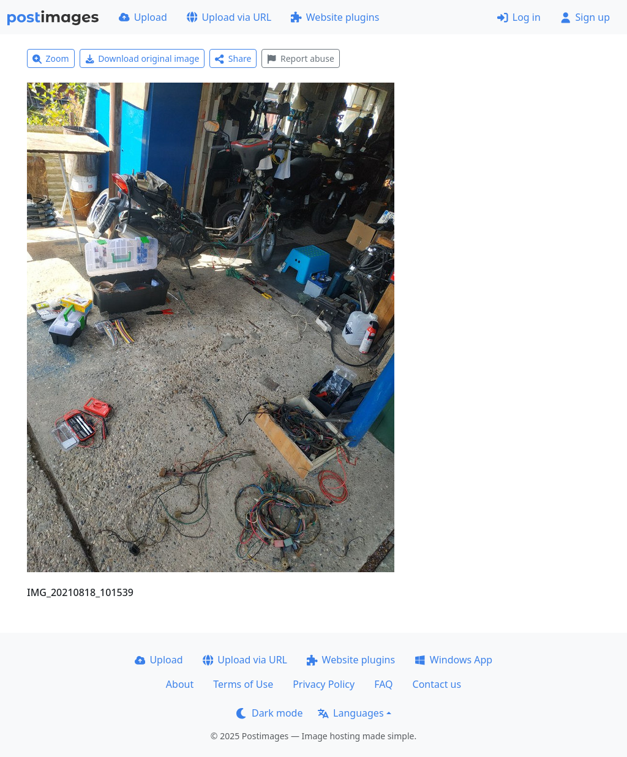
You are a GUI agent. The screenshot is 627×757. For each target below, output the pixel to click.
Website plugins (335, 17)
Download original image (142, 58)
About (179, 684)
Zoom (50, 58)
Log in (519, 17)
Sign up (585, 17)
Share (233, 58)
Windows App (453, 659)
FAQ (383, 684)
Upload (143, 17)
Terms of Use (243, 684)
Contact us (437, 684)
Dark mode (269, 713)
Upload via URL (229, 17)
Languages (350, 713)
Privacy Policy (324, 684)
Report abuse (300, 58)
